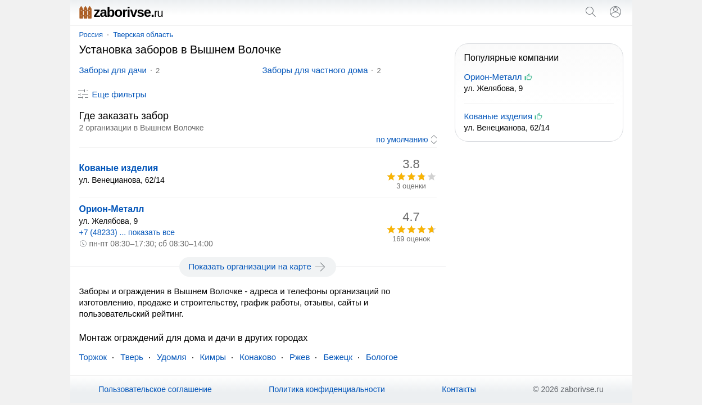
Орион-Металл (111, 209)
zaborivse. (121, 12)
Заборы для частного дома (315, 70)
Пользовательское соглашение (155, 389)
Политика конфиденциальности (327, 389)
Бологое (382, 357)
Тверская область (143, 34)
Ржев (299, 357)
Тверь (131, 357)
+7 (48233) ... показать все (127, 232)
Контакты (458, 389)
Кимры (213, 357)
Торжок (93, 357)
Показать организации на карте (257, 266)
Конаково (257, 357)
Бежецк (337, 357)
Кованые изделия (118, 168)
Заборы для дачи (113, 70)
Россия (91, 34)
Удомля (172, 357)
